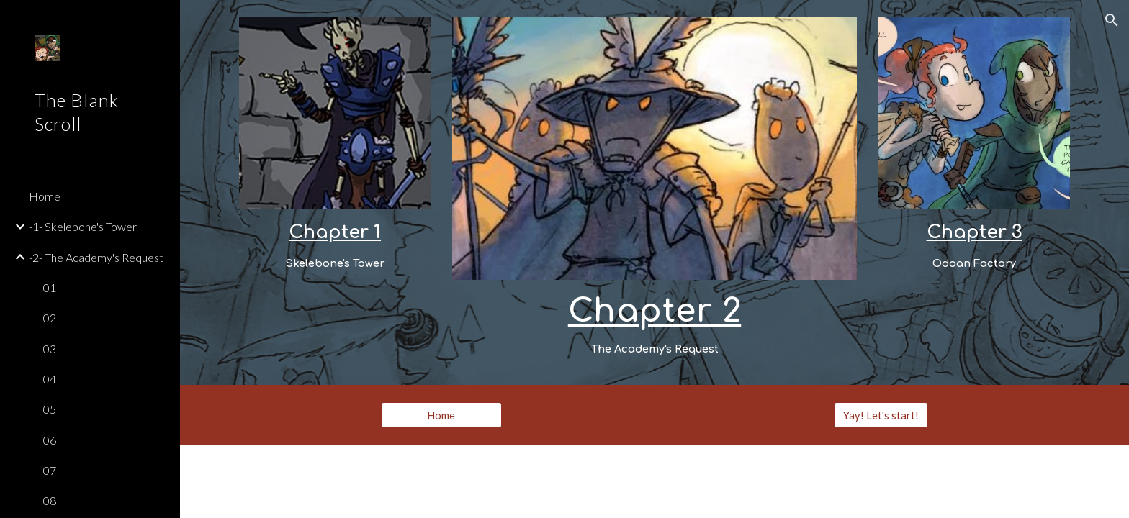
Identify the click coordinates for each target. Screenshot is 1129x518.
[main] (335, 245)
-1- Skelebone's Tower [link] (83, 226)
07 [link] (49, 470)
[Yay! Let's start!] (881, 415)
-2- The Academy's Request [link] (96, 257)
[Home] (441, 415)
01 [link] (49, 287)
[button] (1111, 20)
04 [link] (49, 379)
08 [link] (49, 500)
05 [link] (49, 409)
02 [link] (49, 317)
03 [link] (49, 348)
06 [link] (49, 440)
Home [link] (44, 196)
